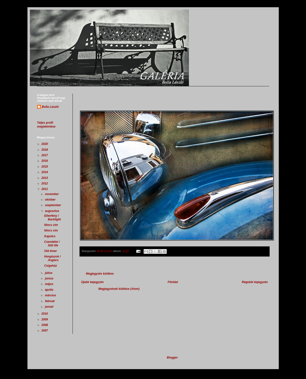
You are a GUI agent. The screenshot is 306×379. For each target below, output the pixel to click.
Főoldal (173, 282)
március (51, 295)
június (49, 278)
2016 (45, 160)
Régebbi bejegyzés (255, 282)
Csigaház (50, 265)
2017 (45, 155)
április (49, 289)
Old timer (50, 251)
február (50, 301)
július (49, 273)
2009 (45, 319)
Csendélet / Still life (52, 243)
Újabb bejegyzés (92, 282)
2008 (45, 325)
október (50, 199)
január (49, 306)
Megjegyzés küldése (100, 273)
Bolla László (50, 106)
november (52, 194)
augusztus (52, 211)
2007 (45, 330)
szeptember (53, 205)
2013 (45, 178)
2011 (45, 189)
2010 (45, 313)
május (49, 284)
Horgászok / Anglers (52, 258)
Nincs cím (51, 225)
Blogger (172, 357)
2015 (45, 166)
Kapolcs (49, 236)
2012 (45, 183)
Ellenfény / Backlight (52, 217)
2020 (45, 144)
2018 (45, 149)
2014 (45, 172)
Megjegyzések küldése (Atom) (119, 289)
